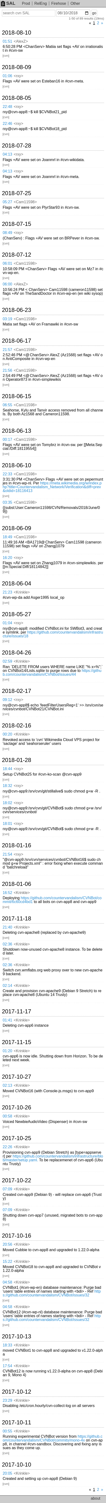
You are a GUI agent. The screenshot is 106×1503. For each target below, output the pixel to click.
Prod (26, 3)
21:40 (7, 927)
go (94, 13)
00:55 (7, 1431)
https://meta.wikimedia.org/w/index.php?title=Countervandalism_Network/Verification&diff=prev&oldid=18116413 (52, 487)
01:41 (7, 1020)
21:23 (7, 592)
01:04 (7, 623)
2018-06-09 (16, 528)
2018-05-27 (16, 614)
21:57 (7, 350)
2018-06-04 (16, 583)
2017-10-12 (16, 1392)
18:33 (7, 1345)
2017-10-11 (16, 1422)
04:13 (7, 154)
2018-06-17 (16, 341)
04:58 (7, 1282)
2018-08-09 (16, 67)
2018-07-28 (16, 145)
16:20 (7, 558)
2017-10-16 (16, 1236)
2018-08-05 (16, 98)
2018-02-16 (16, 725)
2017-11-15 (16, 1042)
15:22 (7, 1261)
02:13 (7, 1085)
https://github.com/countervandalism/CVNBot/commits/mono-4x (52, 1438)
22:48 (7, 107)
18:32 (7, 786)
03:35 (7, 502)
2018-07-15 (16, 224)
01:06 (7, 76)
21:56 (7, 370)
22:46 (7, 124)
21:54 (7, 854)
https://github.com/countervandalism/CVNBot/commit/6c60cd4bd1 (52, 900)
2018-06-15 (16, 396)
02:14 (7, 986)
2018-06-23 (16, 310)
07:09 (7, 1189)
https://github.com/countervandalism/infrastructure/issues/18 (53, 634)
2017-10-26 (16, 1107)
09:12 (7, 700)
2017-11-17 (16, 1011)
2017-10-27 (16, 1077)
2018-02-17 (16, 691)
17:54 (7, 1366)
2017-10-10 (16, 1465)
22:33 (7, 474)
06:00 (7, 284)
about (95, 1498)
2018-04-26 (16, 653)
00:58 (7, 1116)
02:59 (7, 661)
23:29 (7, 1400)
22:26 (7, 1147)
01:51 (7, 41)
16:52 (7, 893)
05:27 (7, 202)
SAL (8, 3)
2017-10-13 (16, 1336)
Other (75, 3)
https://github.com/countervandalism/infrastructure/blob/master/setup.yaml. (53, 1158)
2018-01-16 (16, 845)
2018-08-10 (16, 33)
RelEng (40, 3)
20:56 (7, 1244)
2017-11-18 (16, 918)
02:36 (7, 944)
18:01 (7, 824)
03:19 (7, 319)
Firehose (58, 3)
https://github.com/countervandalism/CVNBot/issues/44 (52, 672)
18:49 (7, 537)
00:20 (7, 734)
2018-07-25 (16, 193)
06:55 (7, 405)
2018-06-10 (16, 465)
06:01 (7, 263)
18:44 (7, 769)
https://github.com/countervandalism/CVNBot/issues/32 (52, 1293)
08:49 (7, 233)
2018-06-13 (16, 431)
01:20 (7, 1051)
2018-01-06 (16, 884)
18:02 (7, 803)
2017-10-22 (16, 1180)
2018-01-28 (16, 760)
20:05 (7, 1473)
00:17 (7, 439)
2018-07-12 (16, 255)
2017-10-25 (16, 1138)
